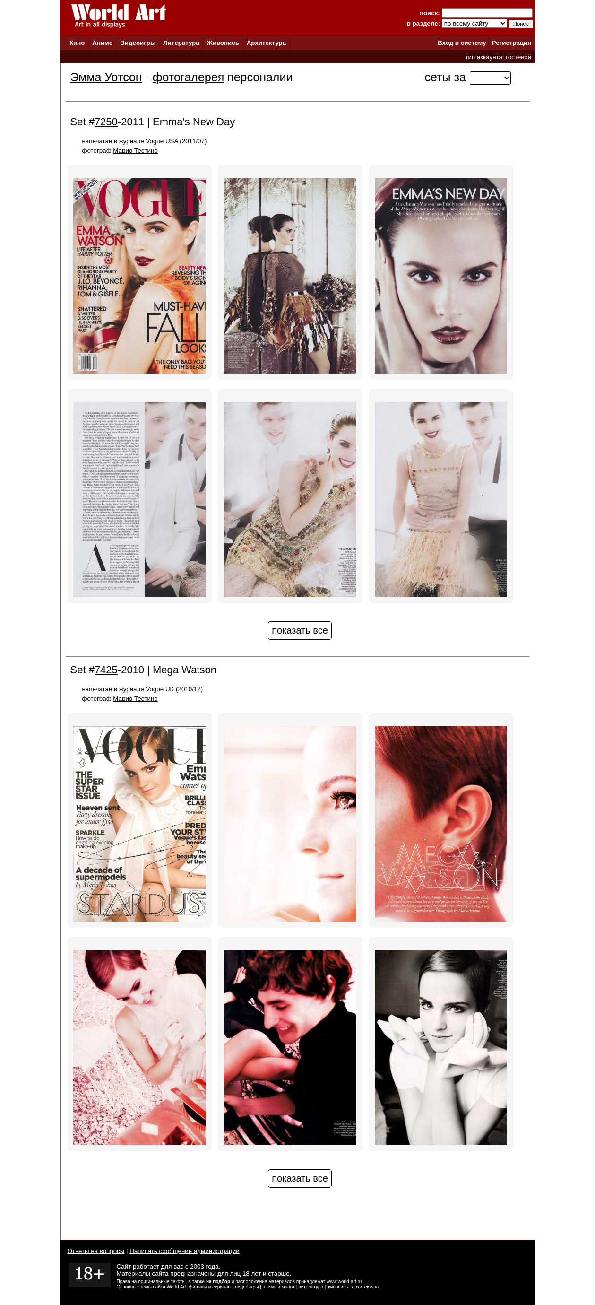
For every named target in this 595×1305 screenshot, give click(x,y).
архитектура (365, 1286)
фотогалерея (188, 77)
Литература (181, 42)
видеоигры (247, 1286)
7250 (106, 122)
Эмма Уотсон (106, 77)
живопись (337, 1286)
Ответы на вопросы (96, 1250)
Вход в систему (462, 42)
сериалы (221, 1286)
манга (288, 1286)
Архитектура (266, 42)
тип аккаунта (483, 57)
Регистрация (511, 42)
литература (310, 1286)
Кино (77, 42)
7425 (106, 670)
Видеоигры (137, 42)
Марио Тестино (135, 150)
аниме (269, 1286)
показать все (300, 630)
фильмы (198, 1286)
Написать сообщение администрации (184, 1250)
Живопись (223, 42)
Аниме (102, 42)
